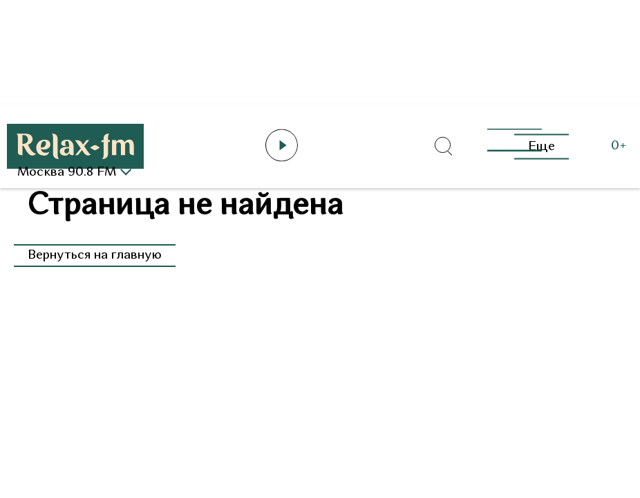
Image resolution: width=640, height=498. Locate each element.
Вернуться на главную (95, 255)
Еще (541, 146)
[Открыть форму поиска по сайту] (443, 146)
